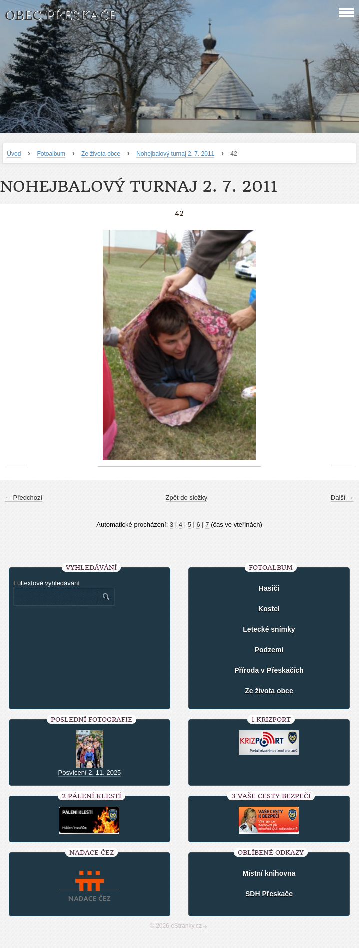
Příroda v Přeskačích (269, 670)
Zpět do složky (187, 497)
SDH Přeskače (269, 894)
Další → (342, 497)
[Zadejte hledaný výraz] (56, 597)
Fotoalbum (51, 153)
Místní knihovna (269, 873)
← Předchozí (23, 497)
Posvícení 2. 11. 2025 (90, 772)
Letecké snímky (269, 629)
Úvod (14, 153)
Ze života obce (101, 153)
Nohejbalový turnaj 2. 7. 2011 (175, 153)
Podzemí (269, 650)
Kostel (269, 609)
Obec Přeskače (60, 15)
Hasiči (269, 588)
